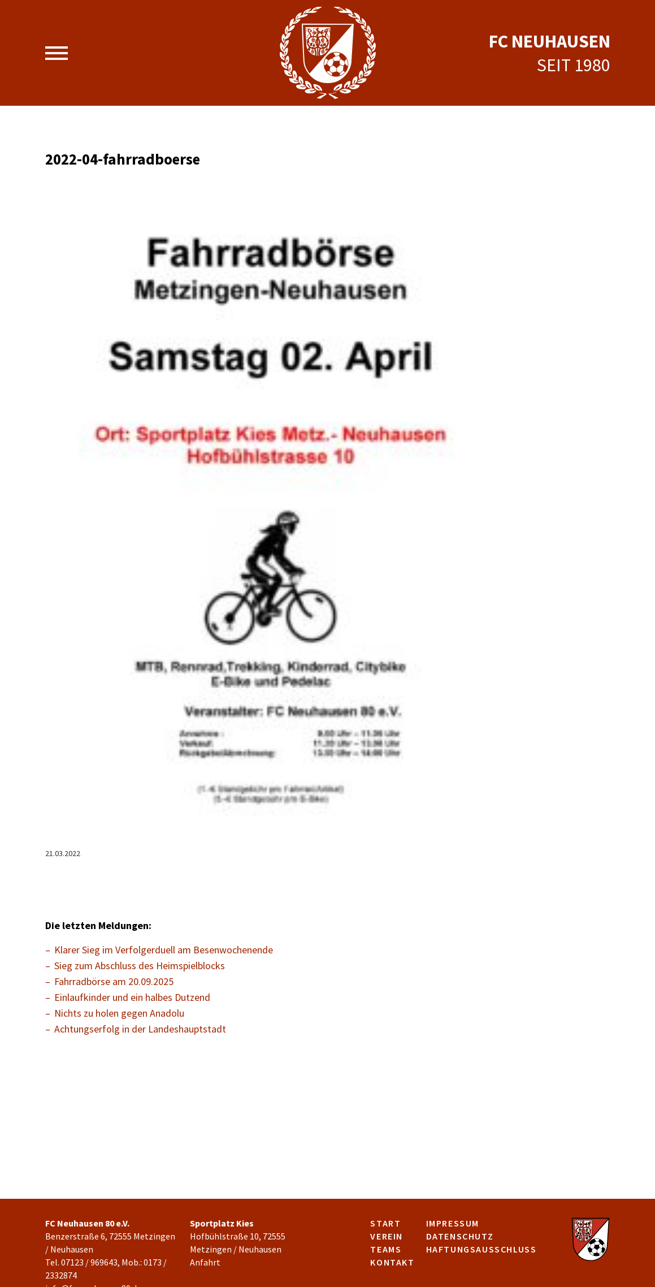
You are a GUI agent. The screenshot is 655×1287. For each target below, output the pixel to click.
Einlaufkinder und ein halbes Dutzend (132, 997)
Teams (385, 1249)
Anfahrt (205, 1262)
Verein (386, 1236)
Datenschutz (460, 1236)
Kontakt (392, 1262)
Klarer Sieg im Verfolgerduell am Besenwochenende (163, 949)
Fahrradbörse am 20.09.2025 (113, 981)
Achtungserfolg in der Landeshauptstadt (140, 1028)
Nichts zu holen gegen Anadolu (119, 1013)
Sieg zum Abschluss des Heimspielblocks (139, 965)
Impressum (452, 1223)
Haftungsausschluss (481, 1249)
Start (385, 1223)
